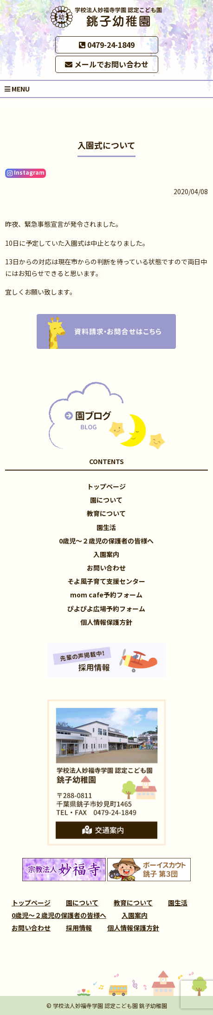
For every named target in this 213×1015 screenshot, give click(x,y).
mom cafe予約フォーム (106, 594)
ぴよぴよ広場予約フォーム (106, 608)
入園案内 (106, 554)
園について (106, 499)
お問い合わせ (106, 567)
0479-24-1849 (107, 44)
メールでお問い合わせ (106, 64)
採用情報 (79, 927)
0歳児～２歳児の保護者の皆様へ (106, 540)
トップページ (106, 486)
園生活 (106, 527)
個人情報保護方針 (106, 622)
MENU (17, 88)
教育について (106, 513)
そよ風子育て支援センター (106, 581)
